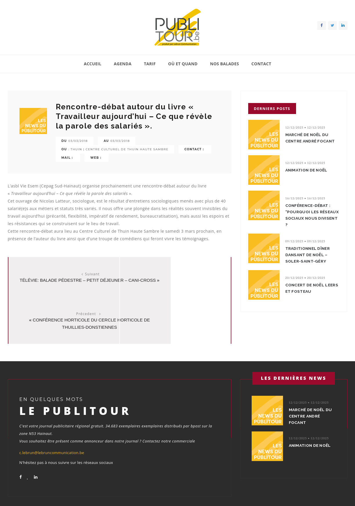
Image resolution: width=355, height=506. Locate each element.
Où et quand (182, 63)
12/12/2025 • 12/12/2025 (305, 127)
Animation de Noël (308, 171)
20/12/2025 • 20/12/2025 (305, 279)
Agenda (122, 63)
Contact (261, 63)
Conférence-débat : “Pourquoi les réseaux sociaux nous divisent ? (310, 216)
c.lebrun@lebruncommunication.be (51, 421)
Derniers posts (272, 108)
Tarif (150, 63)
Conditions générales (329, 494)
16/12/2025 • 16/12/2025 (305, 199)
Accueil (93, 63)
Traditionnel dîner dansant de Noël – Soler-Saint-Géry (309, 256)
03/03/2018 (78, 141)
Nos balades (224, 63)
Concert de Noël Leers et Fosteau (307, 289)
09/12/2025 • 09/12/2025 (305, 242)
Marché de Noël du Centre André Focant (309, 141)
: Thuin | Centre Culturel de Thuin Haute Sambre (118, 149)
